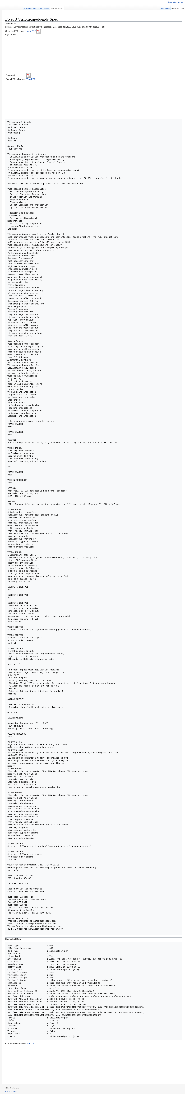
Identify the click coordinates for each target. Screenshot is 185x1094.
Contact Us (8, 1092)
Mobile (46, 8)
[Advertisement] (82, 55)
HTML (40, 8)
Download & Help (57, 8)
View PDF (34, 31)
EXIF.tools (30, 1043)
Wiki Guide (27, 8)
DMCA (15, 1092)
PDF (34, 8)
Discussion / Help (178, 8)
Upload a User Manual (175, 2)
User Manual (165, 8)
